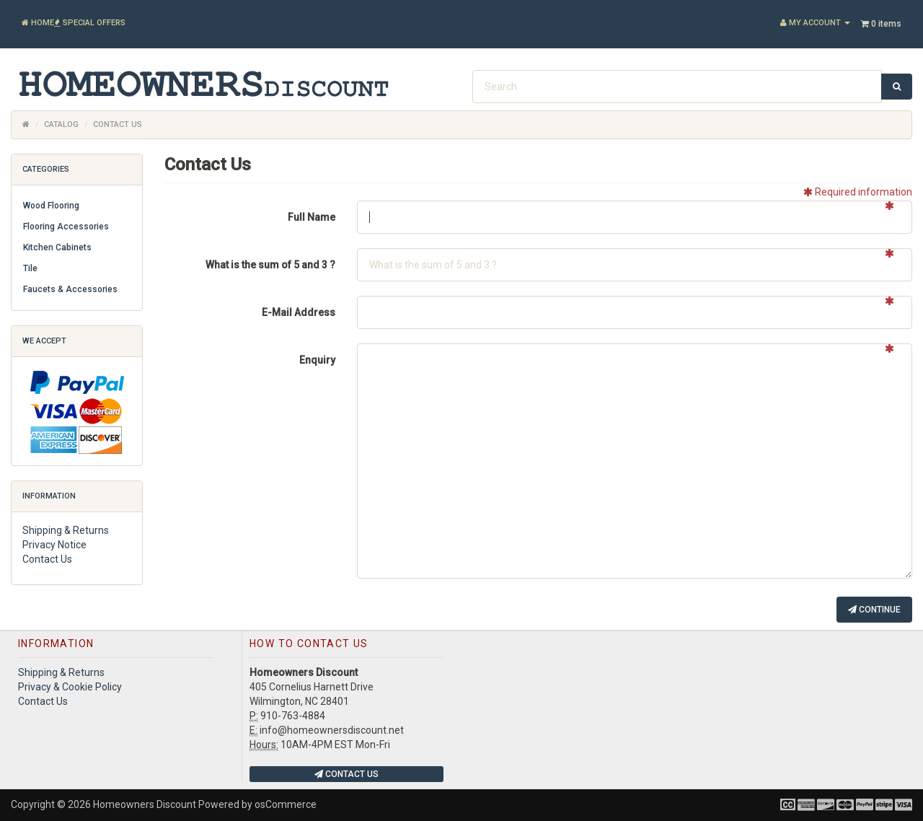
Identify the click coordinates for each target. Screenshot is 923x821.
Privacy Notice (54, 544)
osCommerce (286, 804)
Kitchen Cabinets (57, 247)
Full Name (311, 217)
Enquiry (317, 360)
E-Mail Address (298, 312)
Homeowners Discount (144, 804)
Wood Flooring (51, 206)
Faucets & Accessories (70, 289)
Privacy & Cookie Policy (70, 687)
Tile (30, 268)
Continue (874, 610)
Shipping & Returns (65, 530)
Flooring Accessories (66, 226)
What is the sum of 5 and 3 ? (270, 265)
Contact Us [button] (346, 774)
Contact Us (47, 559)
